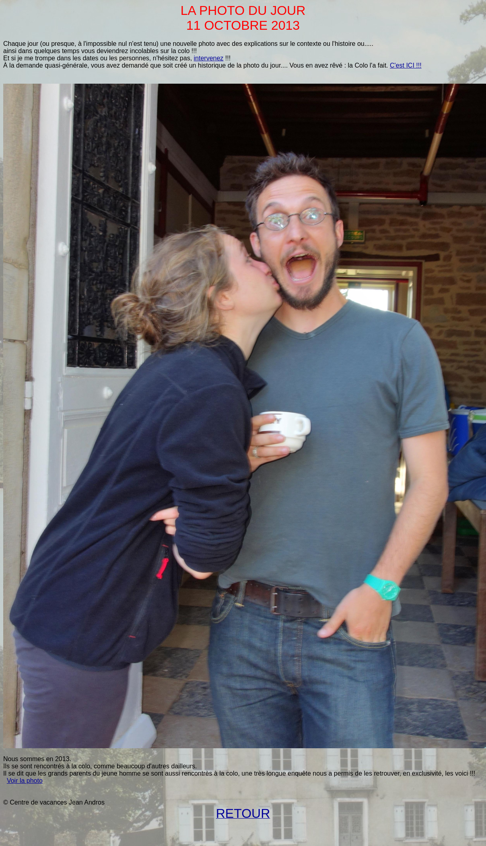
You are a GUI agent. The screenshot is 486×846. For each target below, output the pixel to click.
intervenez (209, 58)
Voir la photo (25, 780)
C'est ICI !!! (406, 65)
